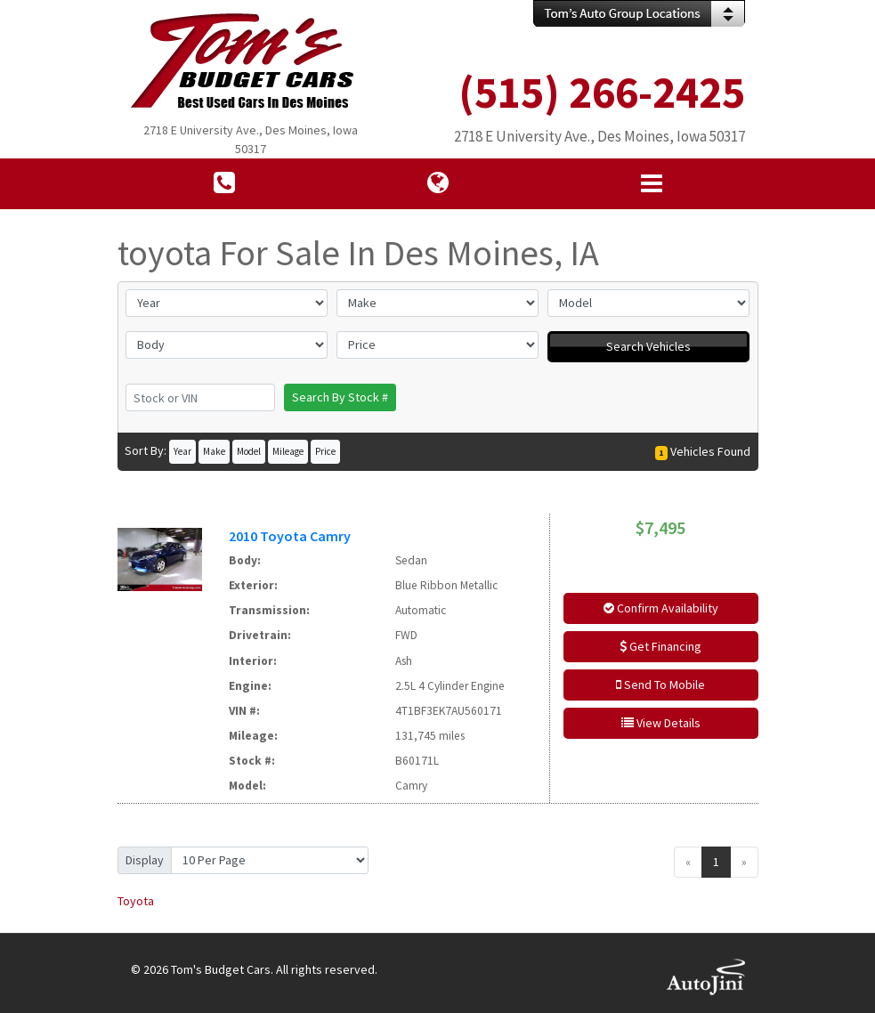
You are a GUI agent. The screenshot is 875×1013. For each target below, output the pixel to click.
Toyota (135, 901)
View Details (661, 723)
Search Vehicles (648, 346)
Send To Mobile (660, 685)
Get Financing (660, 646)
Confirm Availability (661, 608)
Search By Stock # (340, 397)
